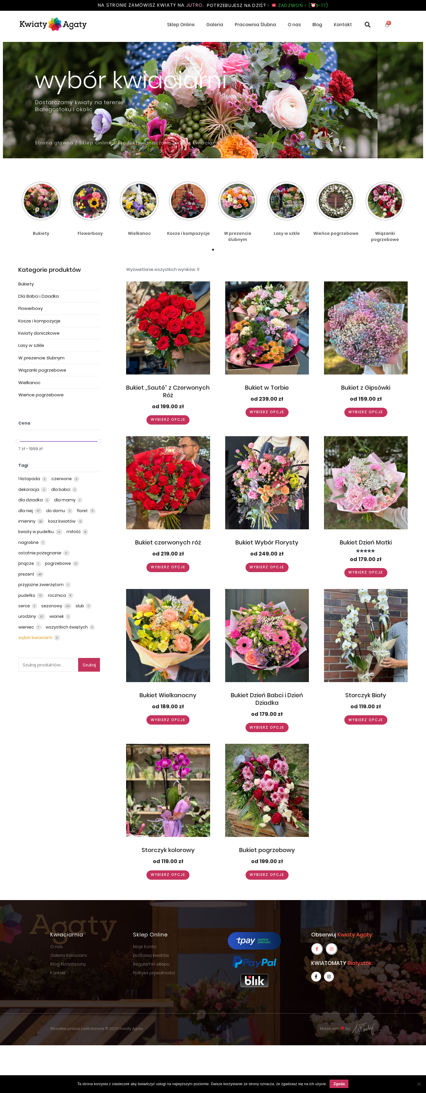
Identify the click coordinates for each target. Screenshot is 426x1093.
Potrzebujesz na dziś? (267, 5)
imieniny (27, 521)
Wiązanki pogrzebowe (42, 370)
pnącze (26, 564)
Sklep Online (181, 25)
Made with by (348, 1029)
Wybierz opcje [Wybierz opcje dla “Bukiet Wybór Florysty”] (267, 567)
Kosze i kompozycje (39, 321)
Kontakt (343, 25)
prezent (26, 574)
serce (24, 606)
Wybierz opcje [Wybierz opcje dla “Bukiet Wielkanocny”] (168, 720)
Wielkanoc (29, 382)
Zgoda (339, 1084)
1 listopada (29, 479)
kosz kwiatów (62, 521)
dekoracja (29, 489)
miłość (74, 532)
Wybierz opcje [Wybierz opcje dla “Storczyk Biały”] (365, 720)
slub (80, 606)
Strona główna (54, 143)
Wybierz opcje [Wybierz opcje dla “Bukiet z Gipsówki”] (365, 412)
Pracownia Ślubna (255, 25)
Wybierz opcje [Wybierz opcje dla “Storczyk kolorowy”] (168, 875)
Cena (24, 423)
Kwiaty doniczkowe (39, 333)
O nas (294, 25)
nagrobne (29, 542)
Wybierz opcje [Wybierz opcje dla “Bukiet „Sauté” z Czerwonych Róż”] (168, 420)
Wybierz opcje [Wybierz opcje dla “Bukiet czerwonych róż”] (168, 567)
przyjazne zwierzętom (41, 585)
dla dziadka (31, 500)
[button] (213, 250)
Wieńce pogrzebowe (41, 395)
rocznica (57, 595)
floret (83, 511)
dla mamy (65, 500)
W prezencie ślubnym (41, 358)
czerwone (62, 479)
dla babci (61, 489)
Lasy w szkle (31, 346)
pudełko (27, 595)
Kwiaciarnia (66, 934)
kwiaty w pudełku (36, 532)
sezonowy (52, 606)
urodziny (27, 617)
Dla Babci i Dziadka (38, 296)
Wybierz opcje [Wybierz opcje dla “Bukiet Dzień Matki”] (365, 572)
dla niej (26, 511)
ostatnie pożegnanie (40, 553)
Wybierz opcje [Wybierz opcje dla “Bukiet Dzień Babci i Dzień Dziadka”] (267, 727)
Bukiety (26, 284)
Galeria (214, 25)
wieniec (26, 627)
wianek (57, 617)
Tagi (23, 466)
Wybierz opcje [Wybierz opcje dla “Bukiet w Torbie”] (267, 412)
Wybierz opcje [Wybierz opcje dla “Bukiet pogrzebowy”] (267, 875)
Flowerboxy (30, 309)
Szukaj (89, 665)
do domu (56, 511)
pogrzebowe (58, 564)
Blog (317, 25)
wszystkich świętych (67, 627)
